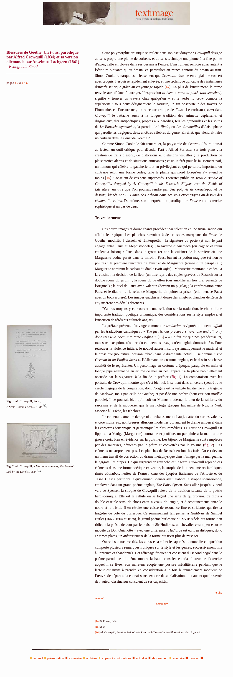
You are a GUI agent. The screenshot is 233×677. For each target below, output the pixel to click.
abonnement (160, 658)
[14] (97, 621)
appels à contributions (117, 658)
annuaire (179, 658)
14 (167, 87)
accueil (38, 658)
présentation (55, 658)
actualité (141, 658)
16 (160, 337)
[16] (97, 632)
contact (194, 658)
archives (91, 658)
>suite (218, 592)
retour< (99, 598)
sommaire (162, 604)
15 (108, 178)
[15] (97, 626)
